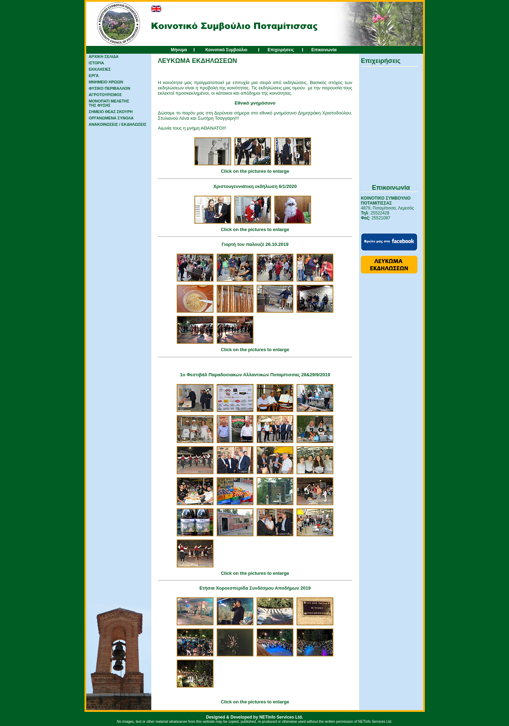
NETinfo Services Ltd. (281, 717)
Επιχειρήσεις (281, 49)
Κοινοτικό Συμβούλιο (226, 49)
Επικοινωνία (324, 49)
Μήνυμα (179, 49)
